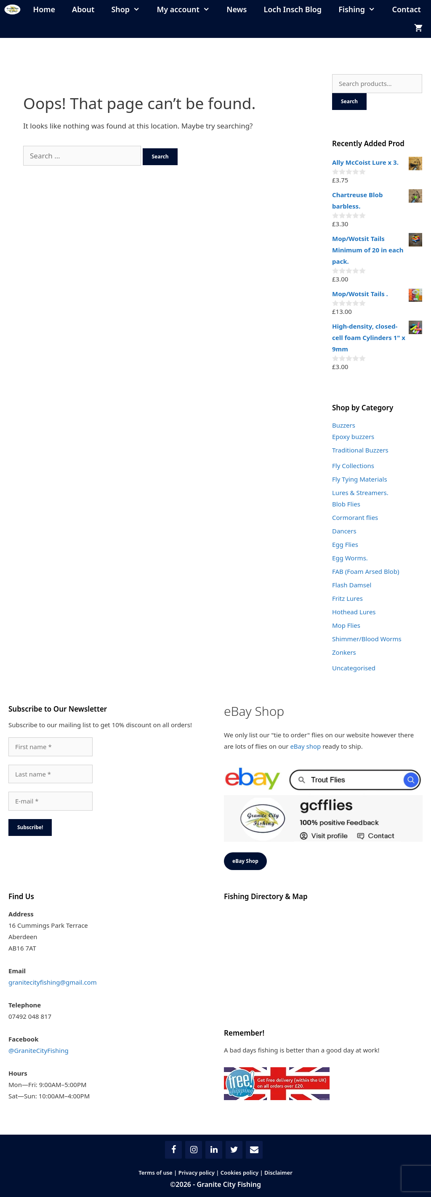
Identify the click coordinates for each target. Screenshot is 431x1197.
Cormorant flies (355, 517)
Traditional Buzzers (360, 450)
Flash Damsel (351, 585)
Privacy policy (196, 1172)
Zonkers (344, 652)
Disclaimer (278, 1172)
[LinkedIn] (213, 1150)
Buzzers (343, 425)
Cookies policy (239, 1172)
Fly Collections (353, 465)
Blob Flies (346, 504)
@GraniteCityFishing (38, 1050)
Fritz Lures (347, 598)
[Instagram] (193, 1150)
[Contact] (254, 1150)
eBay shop (305, 746)
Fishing (360, 9)
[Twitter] (234, 1150)
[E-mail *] (50, 801)
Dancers (344, 531)
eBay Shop (245, 861)
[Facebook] (173, 1150)
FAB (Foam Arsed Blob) (365, 571)
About (83, 9)
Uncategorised (353, 668)
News (236, 9)
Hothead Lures (354, 612)
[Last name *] (50, 774)
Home (44, 9)
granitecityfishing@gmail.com (52, 982)
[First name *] (50, 746)
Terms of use (155, 1172)
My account (187, 9)
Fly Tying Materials (359, 479)
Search (349, 101)
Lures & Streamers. (360, 492)
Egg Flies (345, 544)
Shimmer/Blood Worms (367, 639)
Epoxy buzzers (353, 436)
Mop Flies (346, 625)
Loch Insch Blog (292, 9)
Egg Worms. (350, 558)
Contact (406, 9)
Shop (129, 9)
